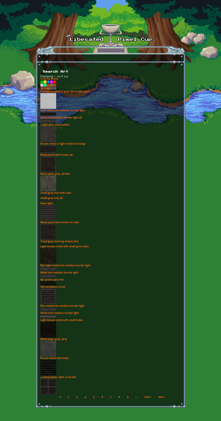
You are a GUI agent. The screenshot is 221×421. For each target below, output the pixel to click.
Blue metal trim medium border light (62, 306)
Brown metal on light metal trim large (63, 144)
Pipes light (46, 203)
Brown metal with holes (54, 358)
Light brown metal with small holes (61, 320)
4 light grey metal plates (54, 125)
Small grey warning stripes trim (59, 241)
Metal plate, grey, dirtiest (55, 174)
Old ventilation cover (52, 287)
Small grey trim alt (51, 198)
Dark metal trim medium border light (62, 110)
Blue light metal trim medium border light (65, 265)
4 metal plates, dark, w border (58, 377)
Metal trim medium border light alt (61, 118)
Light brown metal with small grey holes (64, 246)
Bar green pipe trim (52, 280)
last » (161, 397)
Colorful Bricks (49, 79)
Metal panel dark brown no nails (59, 222)
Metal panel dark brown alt (56, 155)
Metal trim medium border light (59, 273)
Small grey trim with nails (55, 193)
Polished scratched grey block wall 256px (65, 91)
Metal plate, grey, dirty (53, 339)
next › (148, 397)
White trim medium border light (59, 313)
